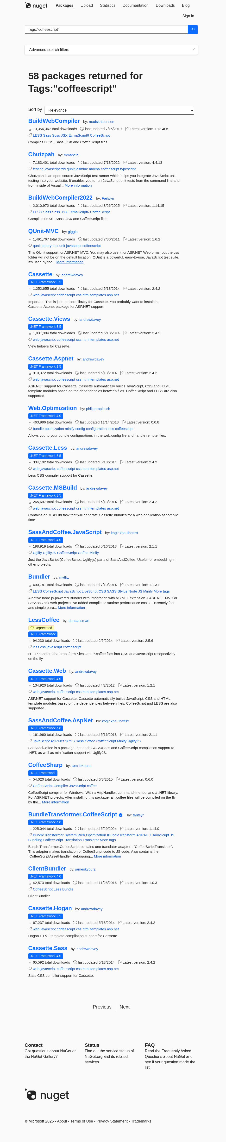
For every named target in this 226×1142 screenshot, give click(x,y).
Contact (34, 1045)
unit (62, 246)
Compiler (61, 786)
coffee (92, 786)
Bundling (35, 840)
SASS (112, 591)
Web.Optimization (52, 408)
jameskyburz (85, 869)
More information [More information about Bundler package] (71, 608)
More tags (162, 591)
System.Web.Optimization (85, 835)
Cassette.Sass (48, 948)
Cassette (40, 274)
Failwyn (108, 198)
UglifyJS (49, 553)
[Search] (193, 29)
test (55, 246)
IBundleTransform (121, 835)
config (80, 429)
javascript (52, 169)
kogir (115, 533)
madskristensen (101, 122)
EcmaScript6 (79, 135)
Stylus (122, 591)
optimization (54, 429)
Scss (56, 135)
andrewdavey (72, 275)
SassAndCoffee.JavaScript (65, 532)
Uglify (37, 553)
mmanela (71, 155)
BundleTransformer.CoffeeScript (72, 814)
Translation (73, 840)
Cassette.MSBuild (52, 487)
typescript (128, 169)
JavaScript (72, 591)
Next (125, 1007)
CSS (102, 591)
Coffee (83, 553)
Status (92, 1045)
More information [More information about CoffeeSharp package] (55, 802)
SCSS (70, 741)
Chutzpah (41, 154)
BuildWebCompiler (54, 121)
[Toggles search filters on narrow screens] (192, 50)
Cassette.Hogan (50, 908)
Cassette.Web (47, 671)
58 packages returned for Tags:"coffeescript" (85, 82)
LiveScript (90, 591)
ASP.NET (143, 835)
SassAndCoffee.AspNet (60, 720)
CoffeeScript (100, 135)
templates (98, 295)
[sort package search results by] (119, 110)
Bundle (68, 889)
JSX (64, 135)
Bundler (39, 576)
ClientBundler (47, 868)
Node (132, 591)
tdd (63, 169)
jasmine (81, 169)
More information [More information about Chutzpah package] (78, 185)
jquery (46, 246)
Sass (47, 135)
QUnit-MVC (43, 231)
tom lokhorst (82, 765)
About (62, 1121)
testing (38, 169)
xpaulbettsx (129, 533)
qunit (71, 169)
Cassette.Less (47, 447)
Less (57, 889)
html (85, 295)
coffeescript (110, 169)
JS (140, 591)
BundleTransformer (48, 835)
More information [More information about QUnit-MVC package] (70, 262)
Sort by (35, 109)
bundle (38, 429)
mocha (94, 169)
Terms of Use (81, 1121)
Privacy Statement (112, 1121)
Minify (94, 553)
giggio (73, 232)
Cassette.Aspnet (51, 358)
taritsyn (138, 815)
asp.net (113, 295)
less (111, 429)
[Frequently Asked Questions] (150, 1045)
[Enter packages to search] (106, 29)
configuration (96, 429)
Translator (91, 840)
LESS (37, 135)
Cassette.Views (49, 319)
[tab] (64, 5)
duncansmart (79, 620)
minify (69, 429)
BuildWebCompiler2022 (60, 197)
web (36, 295)
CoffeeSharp (45, 765)
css (79, 295)
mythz (64, 577)
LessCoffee (43, 620)
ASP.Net (57, 741)
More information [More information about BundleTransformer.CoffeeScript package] (107, 856)
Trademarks (141, 1121)
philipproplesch (98, 409)
